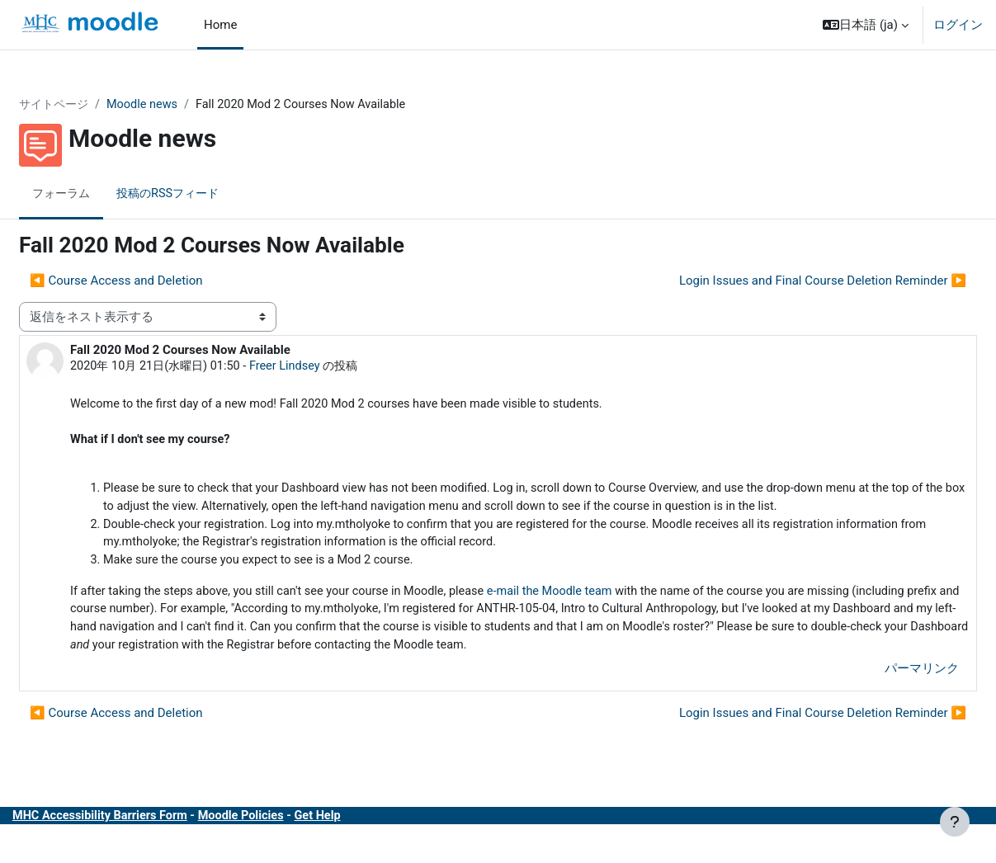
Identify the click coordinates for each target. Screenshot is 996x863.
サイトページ (96, 104)
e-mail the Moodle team (607, 618)
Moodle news (187, 104)
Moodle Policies (288, 844)
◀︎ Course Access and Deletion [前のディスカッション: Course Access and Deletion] (156, 281)
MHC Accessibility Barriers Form (143, 844)
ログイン (958, 24)
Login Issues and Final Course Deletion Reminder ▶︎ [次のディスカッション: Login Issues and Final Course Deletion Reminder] (783, 281)
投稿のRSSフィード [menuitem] (214, 193)
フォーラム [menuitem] (103, 193)
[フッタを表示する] (955, 822)
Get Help (368, 844)
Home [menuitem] (220, 24)
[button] (865, 25)
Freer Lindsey (334, 367)
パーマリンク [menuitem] (882, 698)
